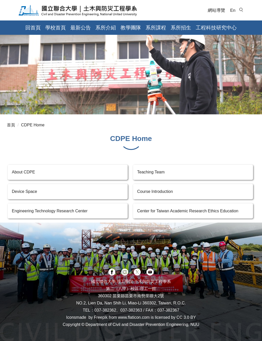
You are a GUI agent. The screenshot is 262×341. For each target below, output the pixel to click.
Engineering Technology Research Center (50, 211)
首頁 (11, 125)
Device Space (24, 191)
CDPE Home (33, 125)
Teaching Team (151, 172)
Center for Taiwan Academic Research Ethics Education (187, 211)
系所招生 (181, 27)
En (233, 10)
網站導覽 (216, 10)
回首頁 (33, 27)
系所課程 (156, 27)
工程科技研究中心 (216, 27)
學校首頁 (55, 27)
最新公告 (80, 27)
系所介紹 (105, 27)
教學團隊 (131, 27)
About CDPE (23, 172)
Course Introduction (155, 191)
